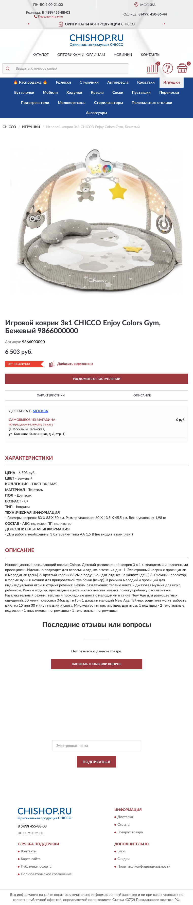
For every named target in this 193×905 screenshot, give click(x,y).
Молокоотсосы (71, 103)
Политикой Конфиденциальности (121, 773)
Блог (121, 851)
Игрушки (171, 82)
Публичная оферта (36, 867)
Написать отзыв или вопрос (96, 664)
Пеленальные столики (152, 103)
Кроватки (146, 82)
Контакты (151, 55)
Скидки (123, 859)
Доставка (125, 817)
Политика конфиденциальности (143, 867)
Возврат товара (130, 832)
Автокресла (118, 82)
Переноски (169, 93)
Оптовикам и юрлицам (81, 55)
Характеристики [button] (51, 395)
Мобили (50, 93)
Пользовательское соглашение (46, 874)
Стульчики (89, 82)
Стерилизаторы (108, 103)
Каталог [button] (40, 55)
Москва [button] (40, 411)
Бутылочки (24, 93)
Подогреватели (35, 103)
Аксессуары (96, 113)
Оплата (123, 825)
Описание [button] (142, 395)
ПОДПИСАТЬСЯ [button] (96, 762)
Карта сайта (31, 859)
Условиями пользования (91, 777)
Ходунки (74, 93)
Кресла (97, 93)
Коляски (63, 82)
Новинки (123, 55)
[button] (48, 16)
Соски (117, 93)
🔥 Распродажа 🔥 (30, 82)
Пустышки (141, 93)
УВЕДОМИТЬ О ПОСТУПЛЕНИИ (96, 378)
